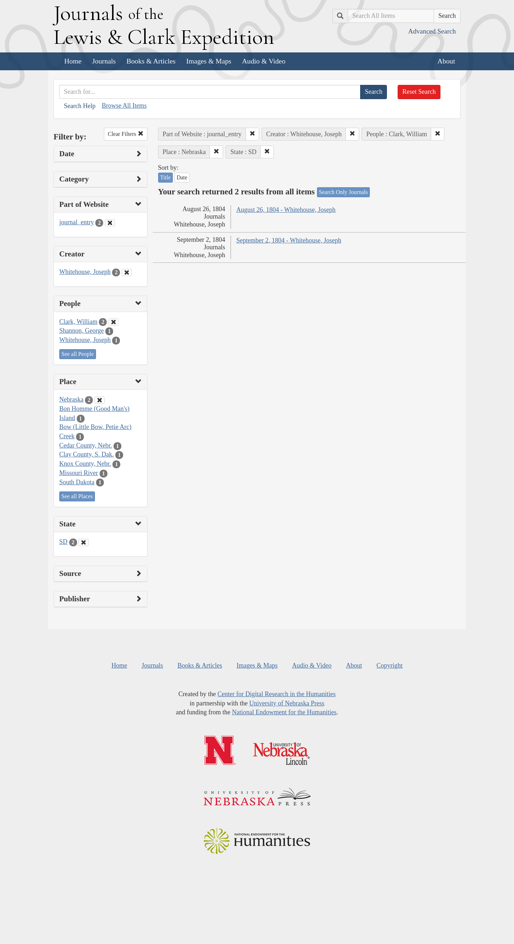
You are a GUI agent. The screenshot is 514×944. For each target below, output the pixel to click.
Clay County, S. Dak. (86, 454)
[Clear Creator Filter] (127, 272)
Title (165, 177)
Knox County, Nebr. (85, 463)
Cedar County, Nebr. (85, 445)
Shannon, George (81, 330)
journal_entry (76, 222)
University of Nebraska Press (286, 703)
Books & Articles (150, 61)
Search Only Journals (343, 192)
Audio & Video (264, 61)
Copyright (390, 665)
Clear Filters (125, 134)
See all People (77, 354)
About (446, 61)
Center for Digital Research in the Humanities (276, 694)
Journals (104, 61)
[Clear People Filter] (114, 322)
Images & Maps (208, 61)
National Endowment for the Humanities (284, 712)
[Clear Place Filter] (100, 400)
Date (182, 177)
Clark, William (78, 321)
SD (63, 541)
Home (72, 61)
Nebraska (71, 399)
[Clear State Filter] (84, 542)
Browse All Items (124, 105)
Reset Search (418, 91)
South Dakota (77, 482)
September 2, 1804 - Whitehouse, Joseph (288, 240)
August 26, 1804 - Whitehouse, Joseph (286, 209)
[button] (252, 134)
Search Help (79, 105)
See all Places (77, 496)
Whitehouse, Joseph (85, 271)
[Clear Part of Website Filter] (110, 222)
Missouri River (78, 472)
